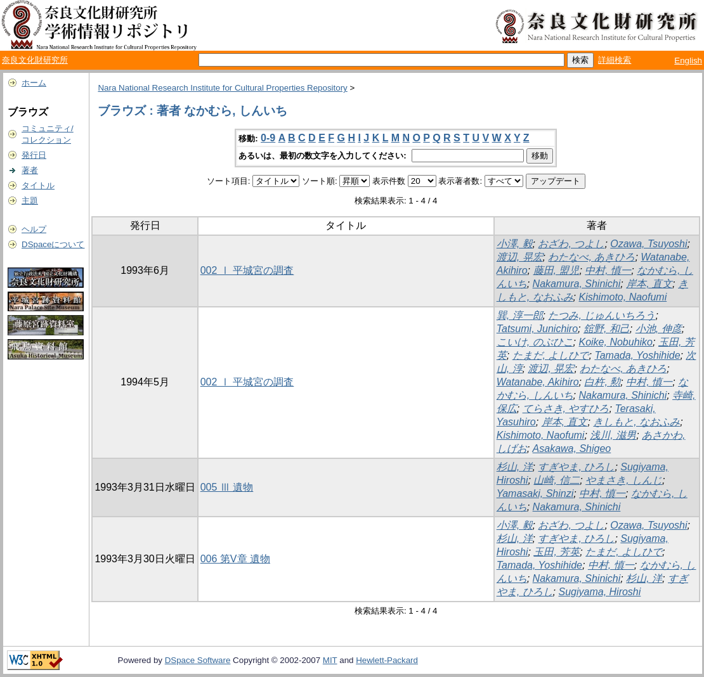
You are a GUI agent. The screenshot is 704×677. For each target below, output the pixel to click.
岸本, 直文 (649, 283)
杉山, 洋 (515, 466)
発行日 (34, 155)
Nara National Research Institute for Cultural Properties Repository (222, 88)
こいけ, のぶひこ (535, 342)
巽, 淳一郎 (520, 315)
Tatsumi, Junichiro (537, 328)
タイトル (38, 185)
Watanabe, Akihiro (538, 382)
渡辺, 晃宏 (520, 257)
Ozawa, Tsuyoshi (648, 243)
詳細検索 (614, 60)
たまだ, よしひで (550, 355)
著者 (30, 170)
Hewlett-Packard (387, 660)
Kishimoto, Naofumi (622, 297)
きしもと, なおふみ (636, 421)
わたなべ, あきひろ (591, 257)
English (688, 60)
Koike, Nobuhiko (615, 342)
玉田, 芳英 (556, 551)
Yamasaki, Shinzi (535, 493)
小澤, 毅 (515, 243)
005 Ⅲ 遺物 (227, 487)
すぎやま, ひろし (576, 466)
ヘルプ (34, 229)
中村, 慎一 (608, 270)
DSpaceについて (53, 244)
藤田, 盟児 (556, 270)
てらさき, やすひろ (566, 408)
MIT (330, 660)
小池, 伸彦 (659, 328)
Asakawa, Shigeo (572, 448)
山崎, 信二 (556, 480)
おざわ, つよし (571, 243)
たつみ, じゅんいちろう (601, 315)
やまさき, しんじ (623, 480)
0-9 (268, 137)
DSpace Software (198, 660)
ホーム (34, 82)
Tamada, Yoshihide (637, 355)
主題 (30, 200)
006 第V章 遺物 (235, 558)
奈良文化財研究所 (35, 60)
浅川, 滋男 (613, 435)
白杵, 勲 (602, 382)
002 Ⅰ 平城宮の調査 (247, 270)
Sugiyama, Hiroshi (599, 591)
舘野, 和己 (606, 328)
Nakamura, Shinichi (577, 283)
